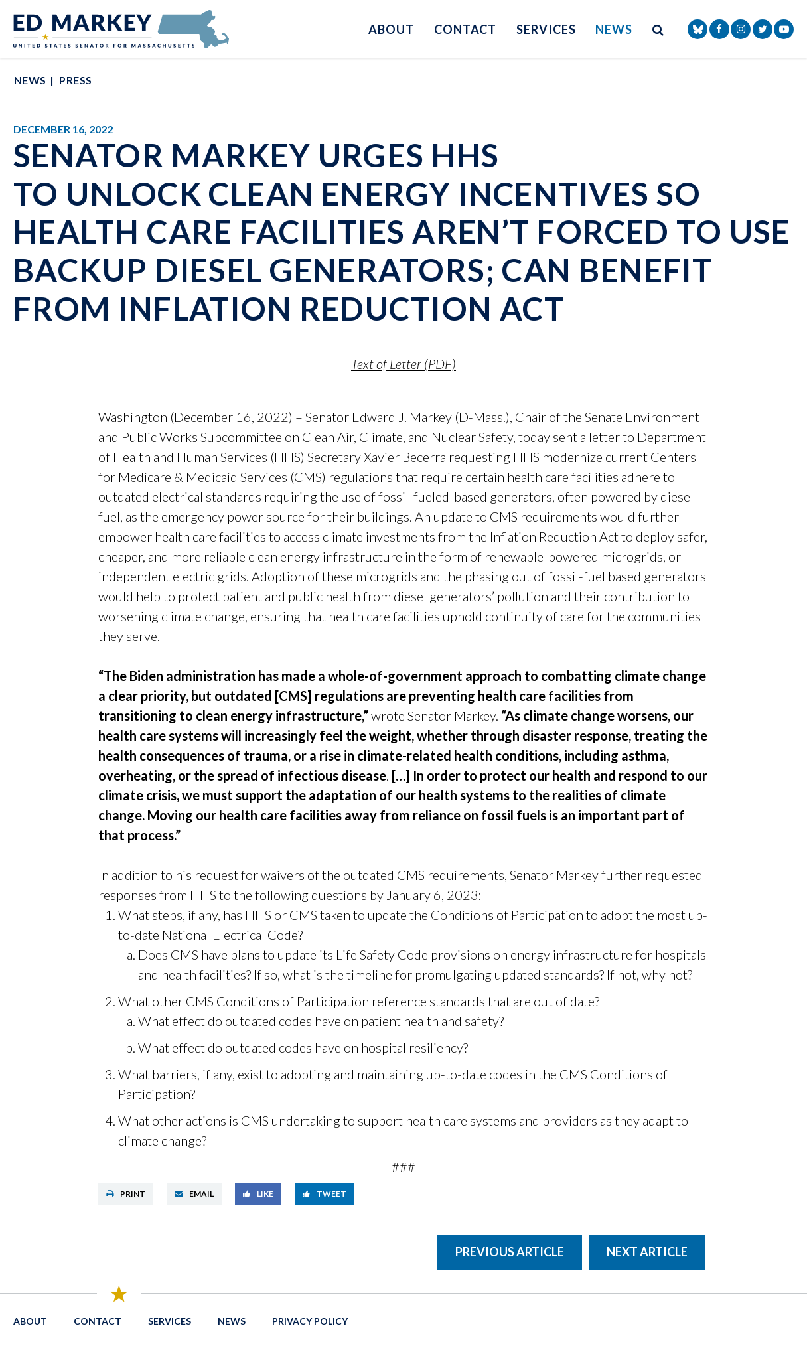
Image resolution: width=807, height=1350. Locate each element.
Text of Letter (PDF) (403, 364)
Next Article (647, 1251)
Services (545, 29)
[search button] (658, 29)
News (613, 29)
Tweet (324, 1194)
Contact (465, 29)
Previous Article (509, 1251)
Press (75, 80)
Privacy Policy (310, 1321)
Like (258, 1194)
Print (125, 1194)
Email (194, 1194)
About (391, 29)
